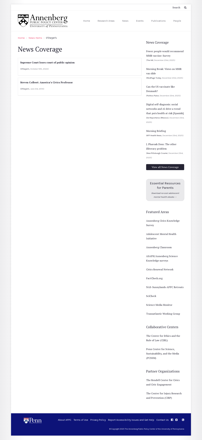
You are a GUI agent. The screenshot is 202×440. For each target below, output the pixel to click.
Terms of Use (81, 419)
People (177, 20)
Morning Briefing (156, 131)
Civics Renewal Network (159, 269)
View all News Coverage (165, 167)
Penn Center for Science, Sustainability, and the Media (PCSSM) (162, 353)
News (125, 20)
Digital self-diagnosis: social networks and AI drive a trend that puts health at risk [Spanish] (165, 109)
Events (140, 20)
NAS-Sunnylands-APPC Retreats (165, 287)
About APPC (64, 419)
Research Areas (106, 20)
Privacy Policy (98, 419)
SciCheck (151, 296)
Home (86, 20)
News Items (35, 37)
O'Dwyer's (25, 69)
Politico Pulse (153, 95)
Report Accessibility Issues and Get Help (131, 419)
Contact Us (162, 419)
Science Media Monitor (159, 305)
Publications (158, 20)
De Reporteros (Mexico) (158, 118)
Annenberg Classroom (159, 247)
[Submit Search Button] (185, 7)
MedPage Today (154, 78)
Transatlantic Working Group (163, 313)
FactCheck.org (154, 278)
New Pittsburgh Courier (157, 153)
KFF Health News (154, 135)
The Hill (150, 60)
